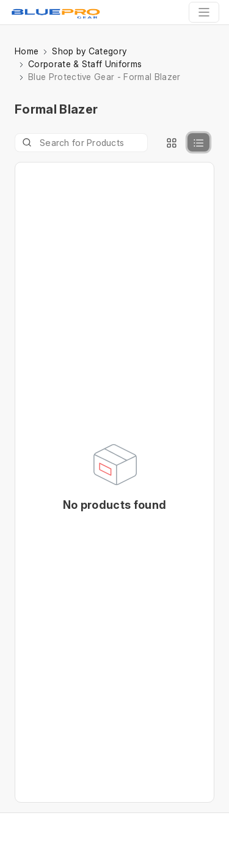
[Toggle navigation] (204, 12)
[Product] (81, 142)
